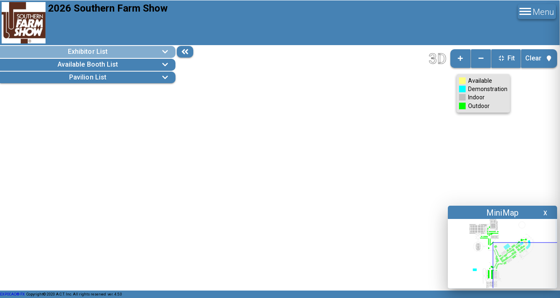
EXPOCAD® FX (12, 294)
